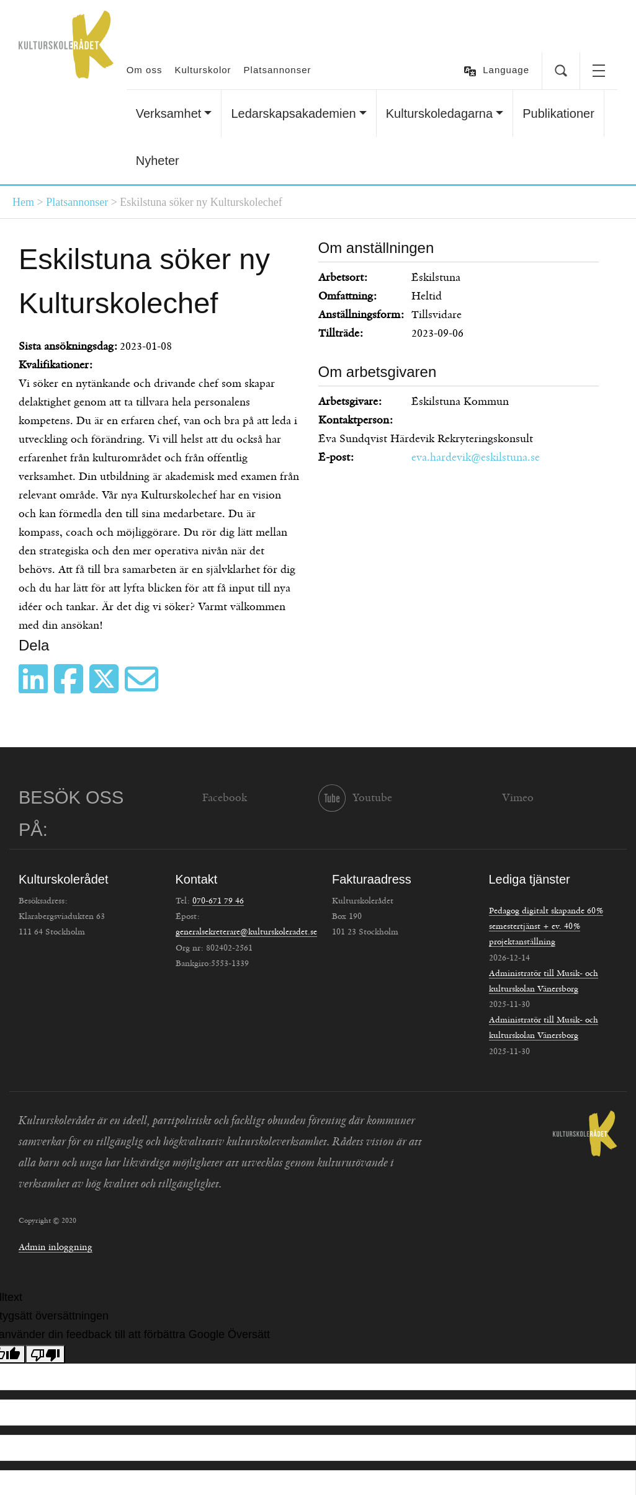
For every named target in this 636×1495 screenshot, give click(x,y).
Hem (23, 202)
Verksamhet (169, 113)
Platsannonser (277, 69)
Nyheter (157, 160)
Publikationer (558, 113)
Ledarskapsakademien (293, 113)
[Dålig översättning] (45, 1354)
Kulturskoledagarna (439, 113)
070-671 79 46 (218, 901)
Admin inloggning (55, 1247)
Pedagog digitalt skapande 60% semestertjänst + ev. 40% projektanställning (546, 926)
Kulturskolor (202, 69)
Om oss (145, 69)
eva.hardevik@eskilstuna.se (475, 457)
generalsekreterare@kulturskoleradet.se (246, 932)
